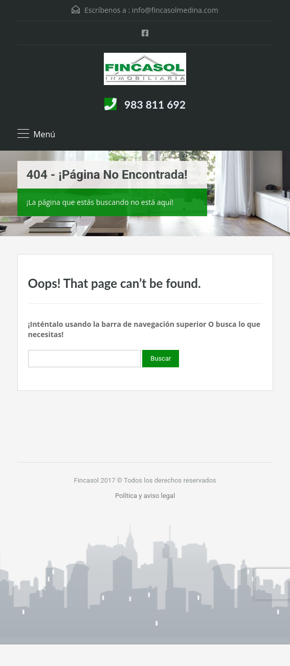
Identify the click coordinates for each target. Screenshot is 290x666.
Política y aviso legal (145, 496)
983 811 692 (155, 104)
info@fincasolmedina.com (175, 10)
